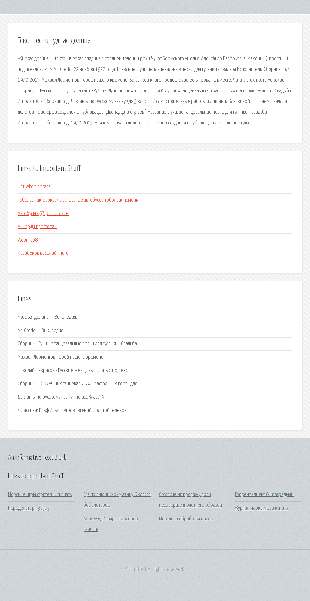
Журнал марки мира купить (261, 508)
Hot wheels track (34, 187)
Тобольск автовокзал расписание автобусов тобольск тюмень (78, 200)
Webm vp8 (28, 240)
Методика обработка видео (186, 519)
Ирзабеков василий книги (43, 253)
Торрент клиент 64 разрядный (264, 494)
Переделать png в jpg (28, 508)
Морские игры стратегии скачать (40, 494)
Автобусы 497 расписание (43, 213)
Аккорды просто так (37, 226)
